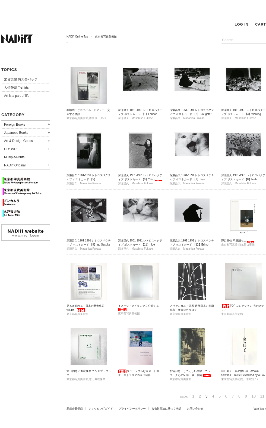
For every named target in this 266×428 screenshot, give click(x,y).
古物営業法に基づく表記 (166, 408)
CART (260, 24)
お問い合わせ (195, 408)
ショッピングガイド (100, 408)
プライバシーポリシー (132, 408)
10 (253, 396)
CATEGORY (13, 115)
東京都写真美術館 (106, 36)
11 (262, 396)
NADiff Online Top (77, 36)
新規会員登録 (74, 408)
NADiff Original (15, 165)
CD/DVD (10, 149)
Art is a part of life (16, 96)
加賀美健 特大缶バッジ (20, 79)
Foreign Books (14, 124)
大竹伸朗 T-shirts (16, 87)
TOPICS (9, 69)
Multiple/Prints (14, 157)
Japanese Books (16, 133)
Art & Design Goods (18, 141)
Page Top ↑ (259, 408)
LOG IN (241, 24)
